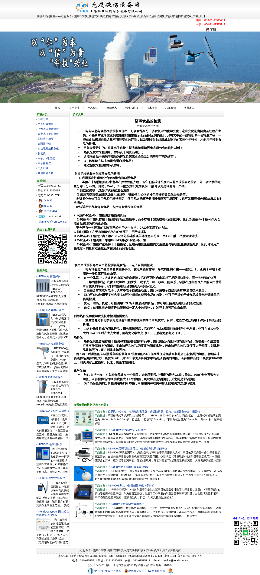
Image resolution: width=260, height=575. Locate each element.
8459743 (45, 205)
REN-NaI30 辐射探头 (50, 377)
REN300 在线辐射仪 (50, 444)
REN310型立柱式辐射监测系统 (126, 504)
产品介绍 (93, 107)
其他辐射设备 (46, 173)
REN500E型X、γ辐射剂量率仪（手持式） (132, 485)
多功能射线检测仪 (48, 148)
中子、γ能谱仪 (46, 158)
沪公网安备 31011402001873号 (144, 571)
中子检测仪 (44, 163)
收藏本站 (189, 107)
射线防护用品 (46, 138)
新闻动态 (111, 107)
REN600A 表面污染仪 (51, 309)
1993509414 (47, 211)
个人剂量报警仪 (47, 124)
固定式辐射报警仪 (48, 133)
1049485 (45, 200)
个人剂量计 (44, 168)
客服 (211, 29)
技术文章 (152, 107)
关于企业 (74, 107)
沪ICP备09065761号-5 (104, 571)
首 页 (58, 107)
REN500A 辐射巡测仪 (51, 343)
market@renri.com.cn (52, 221)
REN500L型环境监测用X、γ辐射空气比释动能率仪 (137, 448)
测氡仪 (42, 153)
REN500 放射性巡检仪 (51, 477)
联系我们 (170, 107)
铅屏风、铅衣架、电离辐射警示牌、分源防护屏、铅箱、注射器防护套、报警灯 (154, 411)
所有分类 (43, 119)
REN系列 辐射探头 (49, 276)
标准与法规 (131, 107)
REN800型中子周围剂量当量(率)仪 (128, 467)
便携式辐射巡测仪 (48, 128)
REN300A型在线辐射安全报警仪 (127, 430)
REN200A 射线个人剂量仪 (53, 410)
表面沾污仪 (44, 143)
